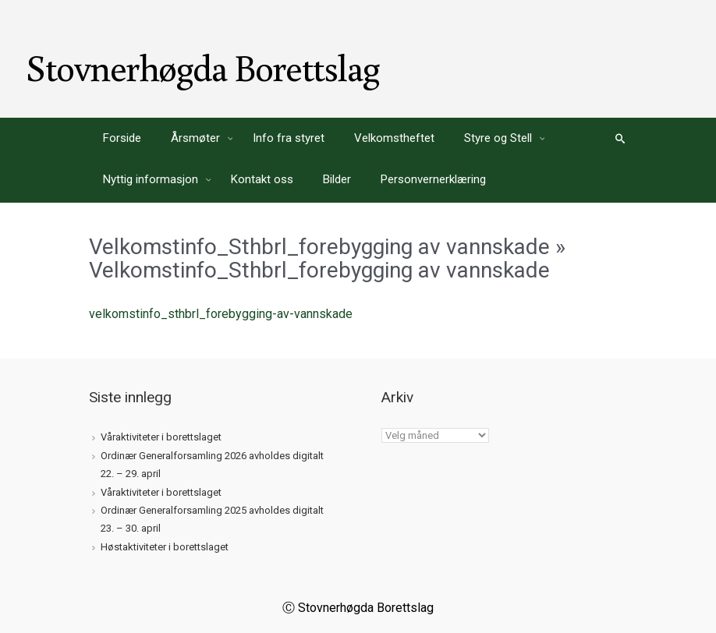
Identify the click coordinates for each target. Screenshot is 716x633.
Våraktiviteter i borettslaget (161, 437)
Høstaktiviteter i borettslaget (165, 547)
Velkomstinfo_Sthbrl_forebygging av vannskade (319, 247)
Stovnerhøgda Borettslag (202, 67)
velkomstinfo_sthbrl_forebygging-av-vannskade (221, 313)
